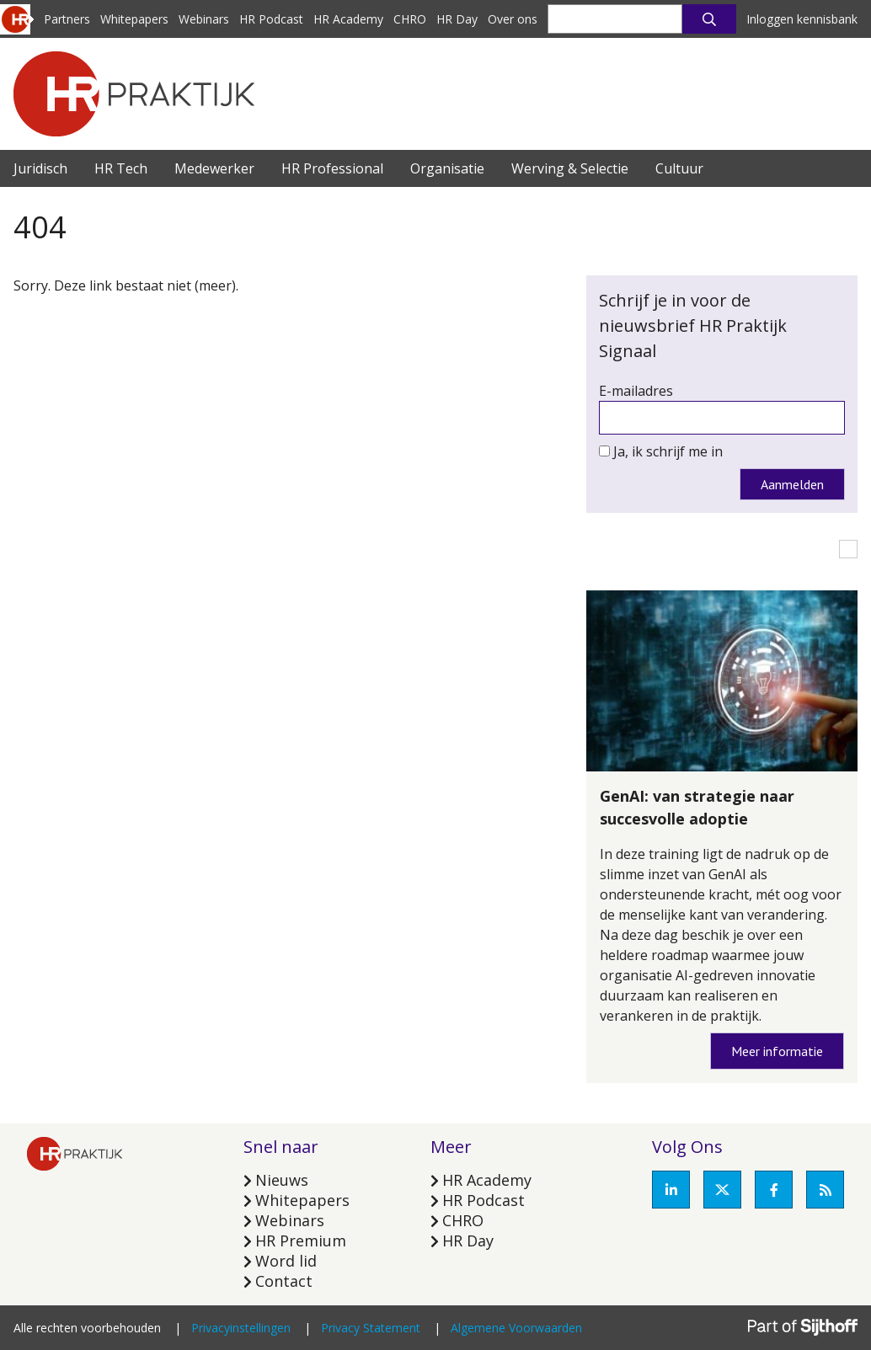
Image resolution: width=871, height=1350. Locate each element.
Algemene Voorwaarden (516, 1328)
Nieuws (281, 1180)
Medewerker (214, 168)
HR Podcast (271, 19)
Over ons (512, 19)
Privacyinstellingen (241, 1328)
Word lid (286, 1261)
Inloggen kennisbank (802, 19)
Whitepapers (134, 19)
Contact (284, 1281)
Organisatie (447, 168)
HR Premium (300, 1240)
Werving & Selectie (569, 168)
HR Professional (332, 168)
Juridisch (40, 168)
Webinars (204, 19)
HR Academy (348, 19)
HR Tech (120, 168)
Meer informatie (777, 1051)
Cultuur (679, 168)
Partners (67, 19)
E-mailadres (636, 391)
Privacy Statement (370, 1328)
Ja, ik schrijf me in (668, 451)
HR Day (457, 19)
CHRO (409, 19)
